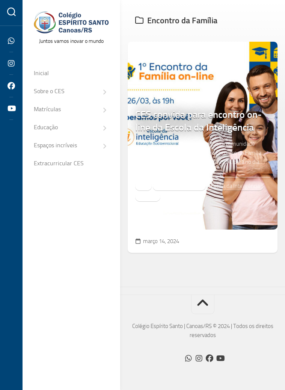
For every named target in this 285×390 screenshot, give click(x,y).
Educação (46, 127)
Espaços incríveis (55, 145)
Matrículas (47, 109)
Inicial (41, 73)
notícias (148, 196)
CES (143, 186)
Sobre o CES (49, 91)
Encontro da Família (179, 186)
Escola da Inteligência (235, 186)
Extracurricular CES (59, 163)
